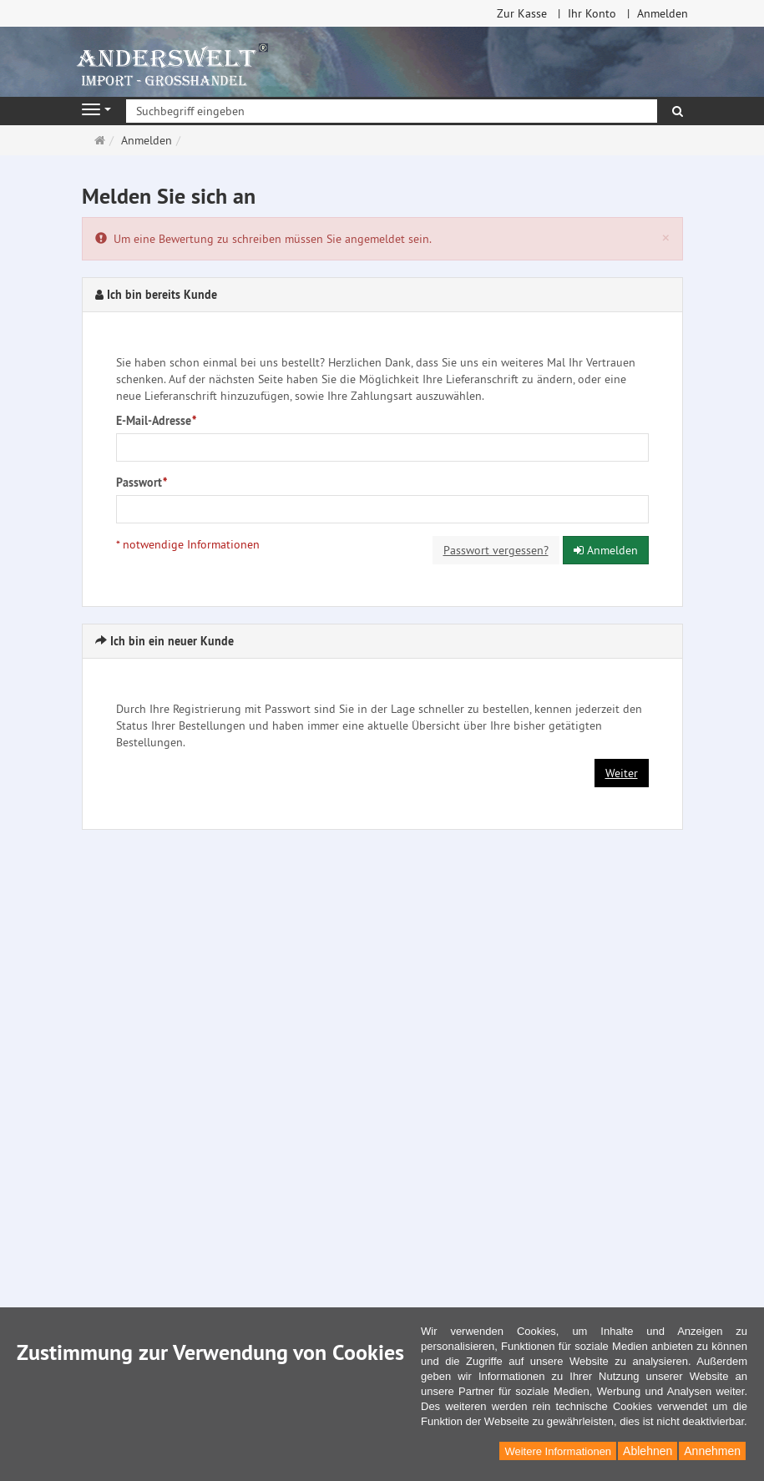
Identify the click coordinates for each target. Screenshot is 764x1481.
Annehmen (712, 1451)
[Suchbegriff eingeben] (392, 111)
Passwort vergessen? (496, 550)
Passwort (141, 482)
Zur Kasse (522, 13)
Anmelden (662, 13)
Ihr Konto (592, 13)
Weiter (621, 773)
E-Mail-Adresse (156, 420)
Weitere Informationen (557, 1451)
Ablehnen (647, 1451)
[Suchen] (678, 111)
